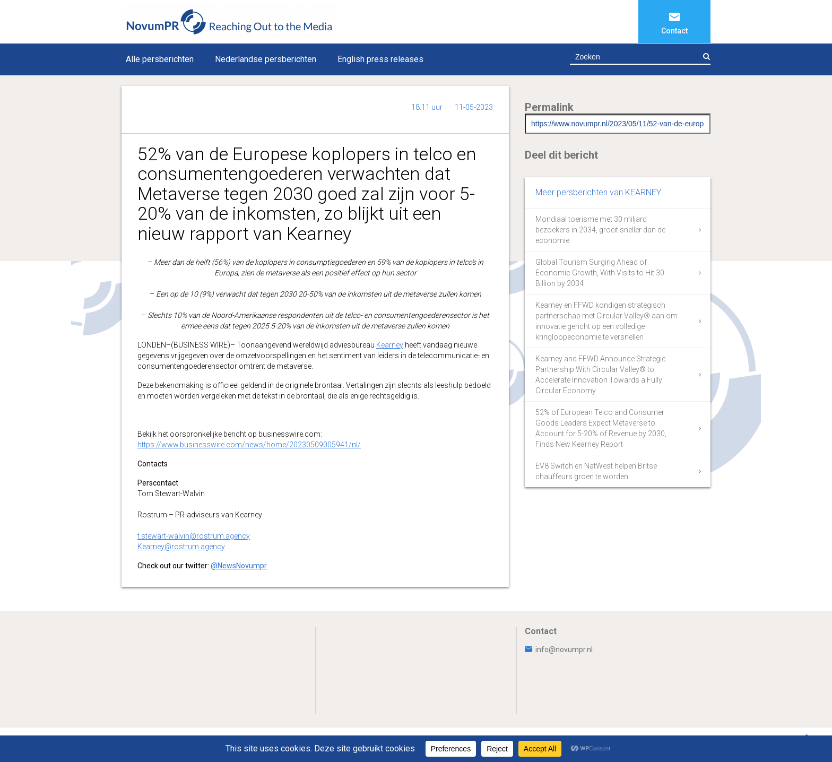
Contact (674, 31)
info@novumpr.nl (559, 649)
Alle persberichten (160, 59)
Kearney (389, 345)
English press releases (380, 59)
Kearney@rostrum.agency (181, 546)
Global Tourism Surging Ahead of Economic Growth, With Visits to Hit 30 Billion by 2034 (599, 273)
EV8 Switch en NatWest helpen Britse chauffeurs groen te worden (596, 471)
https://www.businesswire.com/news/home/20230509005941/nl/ (249, 444)
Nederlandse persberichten (265, 59)
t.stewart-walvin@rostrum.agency (193, 536)
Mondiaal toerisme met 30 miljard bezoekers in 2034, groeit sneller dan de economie (600, 230)
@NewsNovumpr (239, 565)
